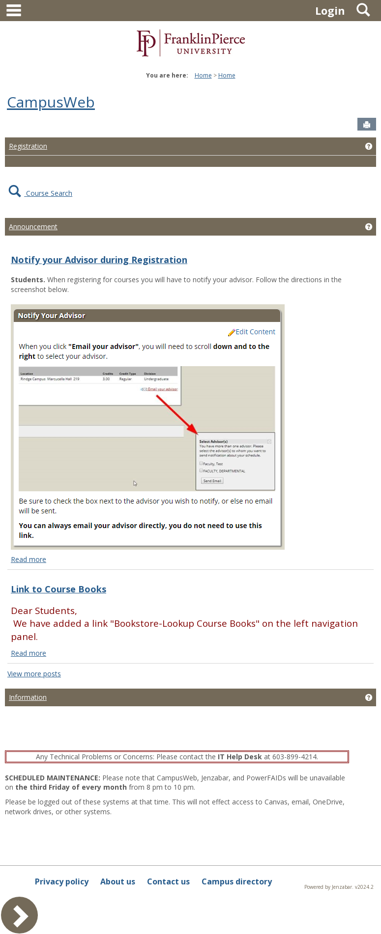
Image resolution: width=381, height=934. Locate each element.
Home (203, 75)
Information (28, 697)
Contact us (168, 881)
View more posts (34, 673)
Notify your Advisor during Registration (99, 260)
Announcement (33, 226)
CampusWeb (51, 102)
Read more (28, 559)
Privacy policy (61, 881)
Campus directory (237, 881)
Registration (28, 146)
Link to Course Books (58, 589)
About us (117, 881)
